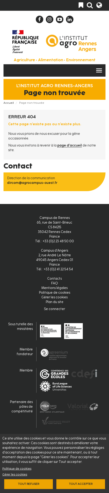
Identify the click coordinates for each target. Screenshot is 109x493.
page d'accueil (69, 145)
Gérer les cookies (14, 474)
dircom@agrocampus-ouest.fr (32, 183)
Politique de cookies (16, 468)
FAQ (54, 283)
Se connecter (54, 309)
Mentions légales (54, 288)
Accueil (9, 102)
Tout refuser (28, 484)
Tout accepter (80, 484)
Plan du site (54, 302)
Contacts (54, 279)
